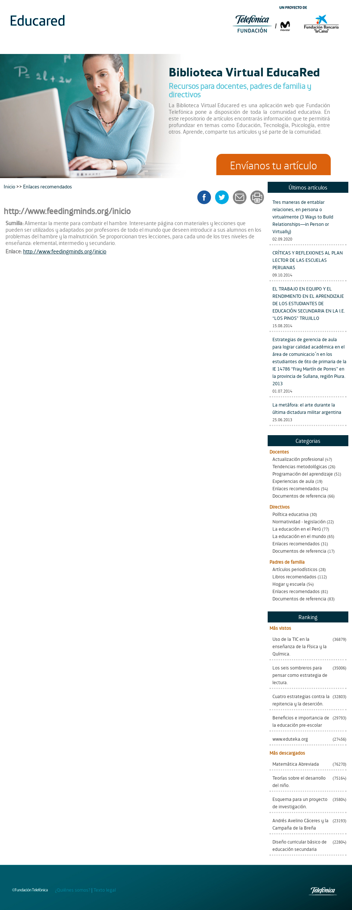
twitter (224, 197)
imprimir (256, 197)
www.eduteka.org (290, 738)
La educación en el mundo (299, 535)
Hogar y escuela (288, 583)
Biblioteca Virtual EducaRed (244, 71)
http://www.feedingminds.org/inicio (64, 251)
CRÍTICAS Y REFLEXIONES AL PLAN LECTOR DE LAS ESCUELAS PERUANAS (307, 260)
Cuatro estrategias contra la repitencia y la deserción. (301, 700)
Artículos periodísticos (295, 569)
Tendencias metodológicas (299, 466)
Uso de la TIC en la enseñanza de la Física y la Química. (299, 646)
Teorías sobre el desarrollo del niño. (299, 781)
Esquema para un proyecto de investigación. (299, 802)
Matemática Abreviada (295, 763)
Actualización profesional (298, 458)
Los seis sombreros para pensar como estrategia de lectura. (299, 675)
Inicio (10, 186)
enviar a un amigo (241, 197)
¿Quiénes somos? (72, 889)
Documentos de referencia (299, 495)
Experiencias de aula (293, 480)
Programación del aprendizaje (302, 473)
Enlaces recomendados (296, 488)
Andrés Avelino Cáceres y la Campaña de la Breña (300, 824)
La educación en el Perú (296, 528)
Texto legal (105, 889)
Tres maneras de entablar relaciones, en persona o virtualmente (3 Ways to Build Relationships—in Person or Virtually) (302, 216)
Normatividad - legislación (299, 521)
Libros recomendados (294, 576)
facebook (206, 197)
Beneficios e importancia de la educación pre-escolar (300, 721)
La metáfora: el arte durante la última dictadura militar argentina (306, 408)
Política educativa (290, 513)
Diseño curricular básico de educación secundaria (299, 845)
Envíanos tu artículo (273, 164)
